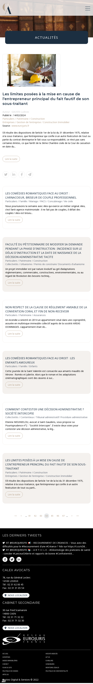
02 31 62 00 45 (15, 585)
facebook (4, 560)
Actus (48, 658)
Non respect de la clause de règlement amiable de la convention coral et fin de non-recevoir (46, 310)
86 (58, 516)
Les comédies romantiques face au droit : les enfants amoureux (40, 361)
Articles (5, 675)
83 (41, 516)
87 (63, 516)
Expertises (6, 658)
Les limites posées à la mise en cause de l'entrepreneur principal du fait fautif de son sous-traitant (45, 465)
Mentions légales (52, 668)
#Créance (51, 547)
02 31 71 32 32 (15, 617)
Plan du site (7, 668)
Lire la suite (11, 158)
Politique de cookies (10, 672)
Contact (5, 665)
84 (46, 516)
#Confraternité (64, 554)
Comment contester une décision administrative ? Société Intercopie (44, 412)
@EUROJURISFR (18, 543)
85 (52, 516)
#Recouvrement (30, 547)
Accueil (5, 655)
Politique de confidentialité (57, 672)
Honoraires (50, 665)
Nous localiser (17, 596)
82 (35, 516)
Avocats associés (52, 655)
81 (30, 516)
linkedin (18, 560)
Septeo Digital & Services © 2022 (20, 680)
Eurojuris (49, 661)
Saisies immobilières (9, 661)
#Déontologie (56, 550)
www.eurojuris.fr (20, 125)
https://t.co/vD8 (76, 547)
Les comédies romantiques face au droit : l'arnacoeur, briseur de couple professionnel (41, 195)
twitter (11, 560)
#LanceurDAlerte (22, 554)
